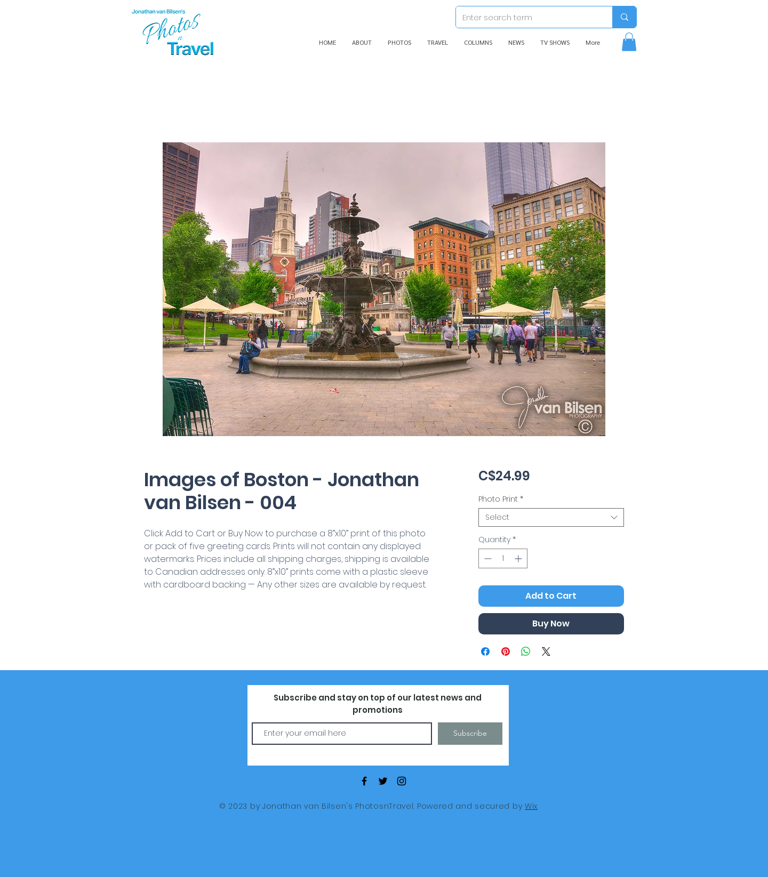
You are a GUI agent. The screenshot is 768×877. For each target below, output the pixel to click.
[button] (629, 42)
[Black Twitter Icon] (383, 781)
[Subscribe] (470, 733)
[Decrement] (486, 558)
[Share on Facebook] (485, 651)
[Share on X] (546, 651)
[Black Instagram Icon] (401, 781)
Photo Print (500, 499)
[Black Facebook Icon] (364, 781)
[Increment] (519, 558)
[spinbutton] (503, 558)
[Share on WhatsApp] (525, 651)
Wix (531, 806)
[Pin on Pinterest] (505, 651)
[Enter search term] (526, 17)
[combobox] (551, 517)
